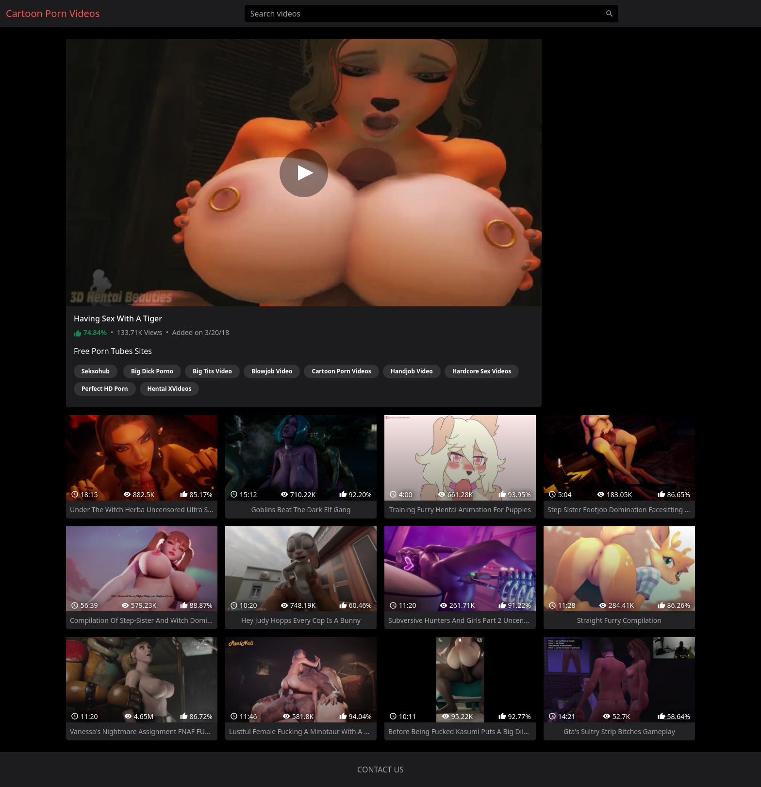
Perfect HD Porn (105, 389)
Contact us (380, 769)
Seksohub (96, 371)
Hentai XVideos (170, 389)
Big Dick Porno (152, 371)
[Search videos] (431, 13)
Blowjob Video (272, 371)
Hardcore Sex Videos (481, 371)
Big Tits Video (212, 371)
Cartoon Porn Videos (341, 371)
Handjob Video (412, 371)
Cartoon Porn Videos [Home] (53, 13)
